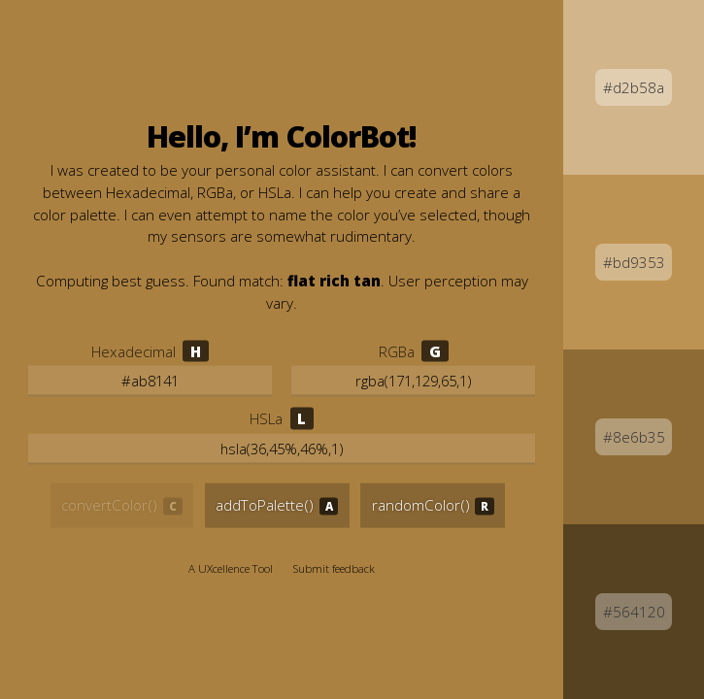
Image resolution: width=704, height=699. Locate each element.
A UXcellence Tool (230, 568)
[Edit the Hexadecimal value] (150, 381)
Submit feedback (334, 568)
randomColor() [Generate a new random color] (421, 505)
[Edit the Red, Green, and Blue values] (413, 381)
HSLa (266, 418)
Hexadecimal (133, 350)
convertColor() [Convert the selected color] (109, 505)
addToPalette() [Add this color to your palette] (265, 505)
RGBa (397, 350)
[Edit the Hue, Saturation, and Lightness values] (281, 449)
